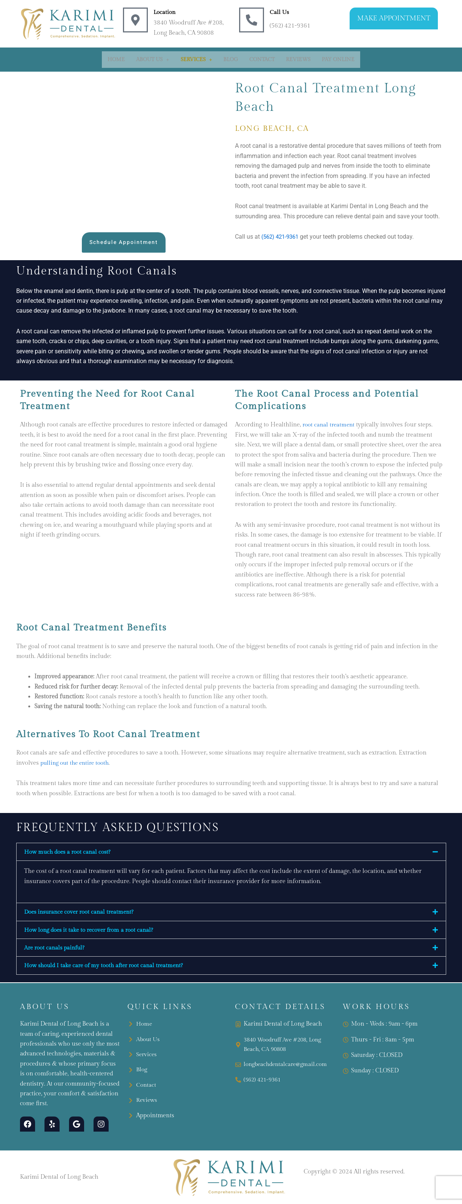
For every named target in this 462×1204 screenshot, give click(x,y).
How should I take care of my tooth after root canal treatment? (108, 966)
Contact (262, 60)
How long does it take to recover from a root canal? (93, 930)
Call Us (280, 12)
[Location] (135, 20)
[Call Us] (251, 20)
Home (116, 60)
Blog (230, 60)
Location (165, 12)
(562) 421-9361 (281, 236)
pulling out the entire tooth (77, 763)
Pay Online (338, 60)
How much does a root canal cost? (70, 852)
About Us (152, 60)
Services (196, 60)
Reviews (298, 60)
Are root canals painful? (56, 948)
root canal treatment (330, 424)
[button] (152, 59)
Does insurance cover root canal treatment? (82, 912)
